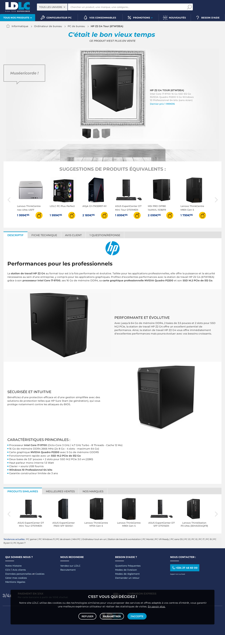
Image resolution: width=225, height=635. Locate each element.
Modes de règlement (127, 573)
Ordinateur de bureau (48, 26)
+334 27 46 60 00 (185, 568)
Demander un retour (127, 577)
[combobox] (52, 7)
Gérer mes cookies (16, 577)
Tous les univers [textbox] (50, 7)
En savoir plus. (156, 606)
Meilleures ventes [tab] (60, 491)
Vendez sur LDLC (70, 565)
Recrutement (68, 569)
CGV (7, 569)
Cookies (39, 573)
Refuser (88, 616)
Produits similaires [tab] (22, 491)
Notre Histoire (13, 565)
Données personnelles (18, 573)
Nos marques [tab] (93, 491)
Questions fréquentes (128, 565)
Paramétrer (112, 616)
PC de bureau (76, 26)
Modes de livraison (126, 569)
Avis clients (19, 569)
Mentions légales (15, 581)
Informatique (20, 26)
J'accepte (136, 616)
